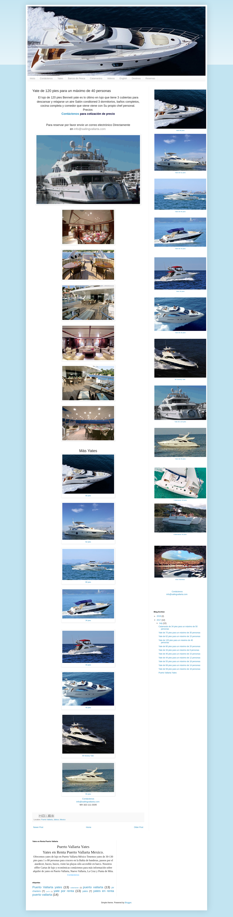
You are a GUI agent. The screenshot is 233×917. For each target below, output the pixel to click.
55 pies (88, 794)
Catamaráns (96, 78)
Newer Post (38, 827)
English (123, 78)
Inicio (32, 78)
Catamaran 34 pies (180, 534)
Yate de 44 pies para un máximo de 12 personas (179, 658)
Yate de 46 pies (180, 332)
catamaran (74, 888)
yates (85, 891)
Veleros (111, 78)
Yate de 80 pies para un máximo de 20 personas (179, 646)
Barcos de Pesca (76, 78)
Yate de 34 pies (180, 248)
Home (88, 827)
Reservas (150, 78)
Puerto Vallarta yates (47, 887)
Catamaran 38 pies (180, 500)
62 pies (88, 542)
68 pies (88, 496)
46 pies (88, 707)
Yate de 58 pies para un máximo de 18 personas (179, 669)
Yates (60, 78)
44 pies (88, 665)
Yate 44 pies (180, 291)
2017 (159, 620)
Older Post (138, 827)
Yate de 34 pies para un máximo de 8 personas (179, 650)
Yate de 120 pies (180, 422)
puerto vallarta (93, 887)
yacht (48, 891)
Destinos (136, 78)
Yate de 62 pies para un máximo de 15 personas (179, 636)
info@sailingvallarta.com (90, 129)
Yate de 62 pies (180, 172)
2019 (159, 616)
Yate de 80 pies (180, 211)
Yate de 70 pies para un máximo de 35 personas (179, 633)
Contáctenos (46, 78)
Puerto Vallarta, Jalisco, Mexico (53, 819)
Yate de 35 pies (180, 459)
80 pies (88, 582)
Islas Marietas (180, 579)
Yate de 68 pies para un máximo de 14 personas (179, 665)
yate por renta (64, 891)
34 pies (88, 620)
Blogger (128, 902)
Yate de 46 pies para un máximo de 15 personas (179, 654)
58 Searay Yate (88, 756)
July (161, 623)
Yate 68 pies (180, 130)
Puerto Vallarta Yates (168, 673)
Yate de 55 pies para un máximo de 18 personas (179, 661)
